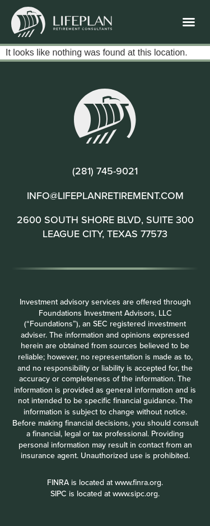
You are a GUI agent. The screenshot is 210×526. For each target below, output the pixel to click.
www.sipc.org (135, 493)
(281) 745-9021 (105, 171)
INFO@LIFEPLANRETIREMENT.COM (105, 195)
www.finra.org (138, 482)
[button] (189, 22)
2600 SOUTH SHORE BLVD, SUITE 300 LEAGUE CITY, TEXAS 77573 (105, 227)
